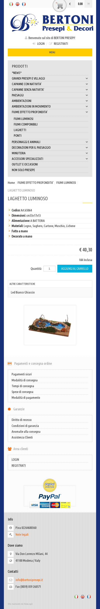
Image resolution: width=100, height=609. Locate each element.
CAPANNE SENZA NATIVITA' (50, 90)
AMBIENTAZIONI (50, 101)
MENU (50, 53)
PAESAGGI (50, 95)
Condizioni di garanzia (25, 425)
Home (11, 182)
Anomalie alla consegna (26, 431)
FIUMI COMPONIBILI (26, 124)
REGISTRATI (58, 43)
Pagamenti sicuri (22, 374)
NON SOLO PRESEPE (23, 170)
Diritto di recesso (22, 420)
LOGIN (38, 43)
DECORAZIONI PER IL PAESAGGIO (50, 147)
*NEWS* (17, 73)
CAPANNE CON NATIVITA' (50, 84)
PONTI (18, 135)
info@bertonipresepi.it (29, 580)
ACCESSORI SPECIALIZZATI (50, 159)
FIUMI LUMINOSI (23, 118)
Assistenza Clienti (22, 437)
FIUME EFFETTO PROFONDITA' (50, 112)
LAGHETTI (20, 130)
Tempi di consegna (23, 386)
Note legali (22, 534)
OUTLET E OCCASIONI (25, 164)
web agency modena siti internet (50, 604)
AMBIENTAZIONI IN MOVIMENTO (50, 106)
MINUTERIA (50, 153)
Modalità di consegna (25, 380)
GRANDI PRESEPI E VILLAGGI (50, 78)
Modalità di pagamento (26, 397)
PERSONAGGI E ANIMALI (50, 142)
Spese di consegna (22, 392)
